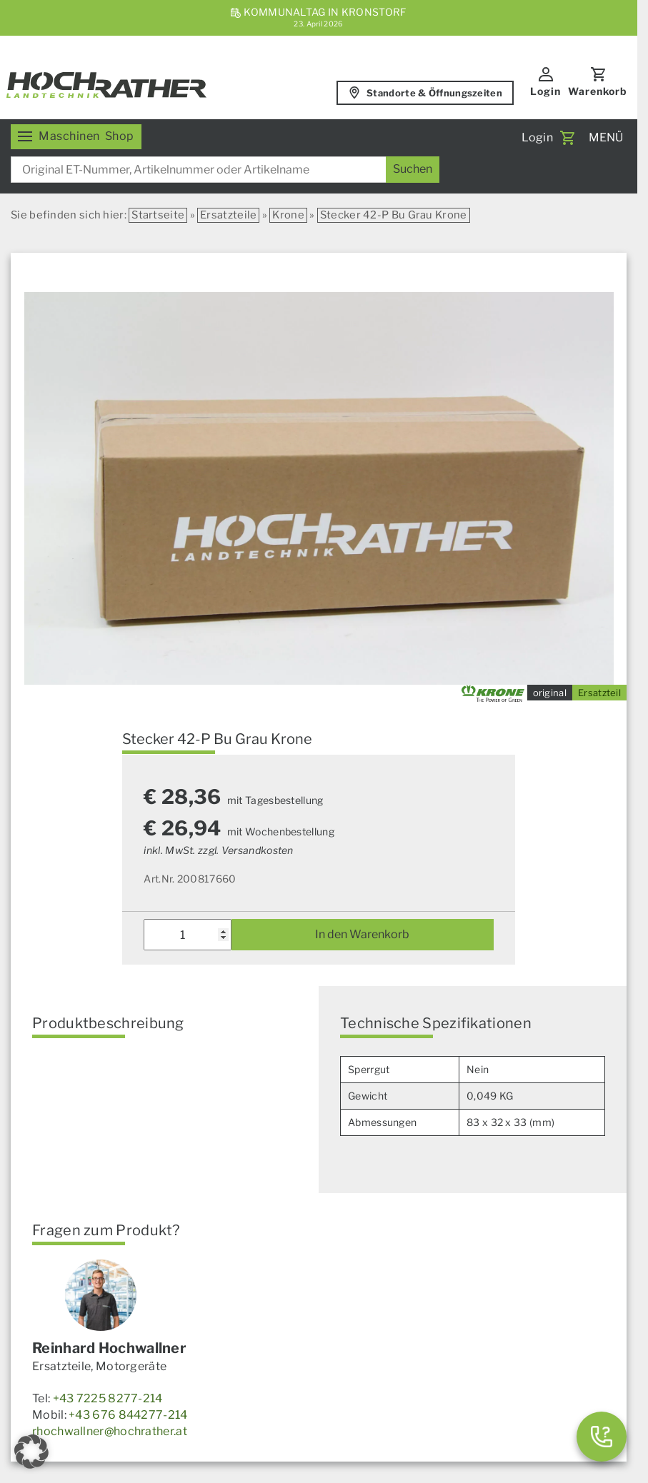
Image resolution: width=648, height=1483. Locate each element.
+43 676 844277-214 (128, 1415)
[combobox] (225, 169)
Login (545, 91)
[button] (31, 1451)
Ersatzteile (228, 214)
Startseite (157, 214)
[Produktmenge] (187, 934)
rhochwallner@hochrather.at (109, 1431)
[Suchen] (412, 169)
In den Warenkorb (362, 934)
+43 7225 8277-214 (108, 1398)
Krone (288, 214)
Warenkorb (597, 91)
